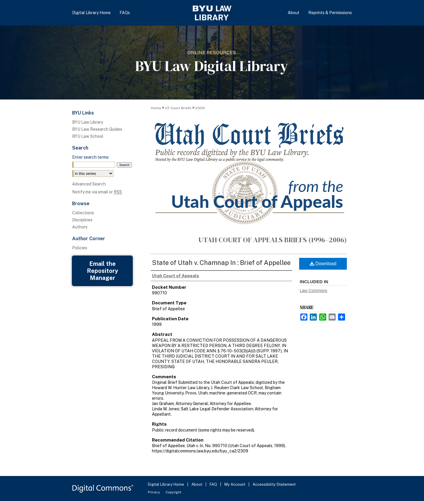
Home (156, 108)
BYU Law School (87, 136)
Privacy (154, 492)
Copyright (173, 492)
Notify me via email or (97, 192)
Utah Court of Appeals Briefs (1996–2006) (272, 240)
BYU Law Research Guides (97, 129)
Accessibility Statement (274, 484)
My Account (235, 484)
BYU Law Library (87, 122)
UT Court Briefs (178, 108)
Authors (79, 227)
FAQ (214, 484)
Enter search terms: (90, 157)
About (197, 484)
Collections (83, 212)
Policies (79, 247)
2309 (200, 108)
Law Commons (313, 290)
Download (323, 263)
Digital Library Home (166, 484)
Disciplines (82, 220)
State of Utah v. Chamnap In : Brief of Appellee (221, 262)
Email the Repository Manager (102, 270)
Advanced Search (89, 184)
